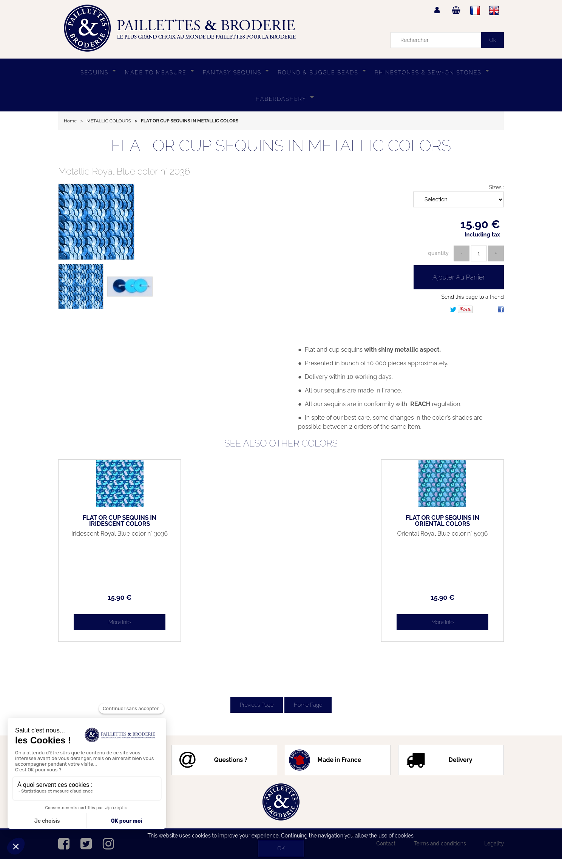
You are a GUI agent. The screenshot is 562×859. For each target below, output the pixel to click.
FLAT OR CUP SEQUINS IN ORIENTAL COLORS (451, 521)
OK (280, 848)
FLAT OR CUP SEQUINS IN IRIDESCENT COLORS (111, 521)
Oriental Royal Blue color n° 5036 (450, 537)
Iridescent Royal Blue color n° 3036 (111, 537)
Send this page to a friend (473, 297)
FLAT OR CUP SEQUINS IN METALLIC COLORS (281, 145)
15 (111, 597)
